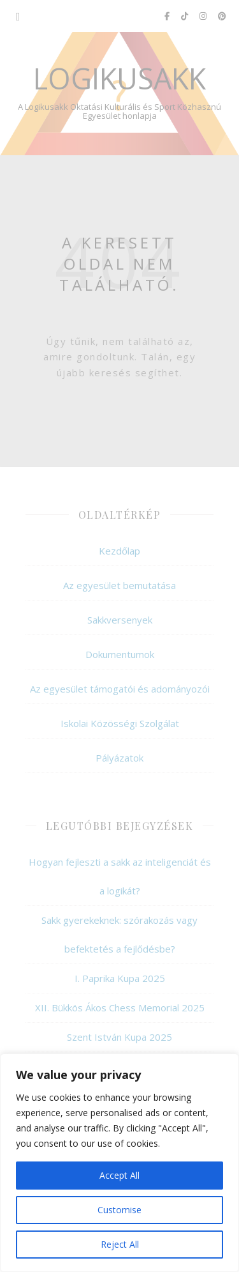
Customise (119, 1210)
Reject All (120, 1244)
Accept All (119, 1175)
